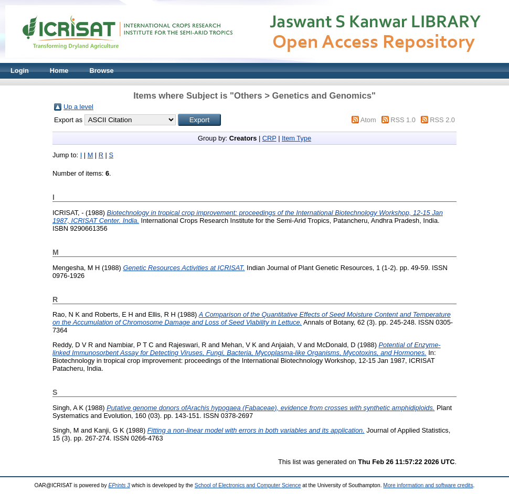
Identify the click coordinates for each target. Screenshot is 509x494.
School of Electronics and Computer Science (248, 485)
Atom (368, 120)
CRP (269, 138)
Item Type (296, 138)
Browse (101, 70)
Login (19, 70)
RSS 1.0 (403, 120)
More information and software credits (428, 485)
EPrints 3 (119, 485)
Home (59, 70)
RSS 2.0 (442, 120)
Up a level (78, 107)
